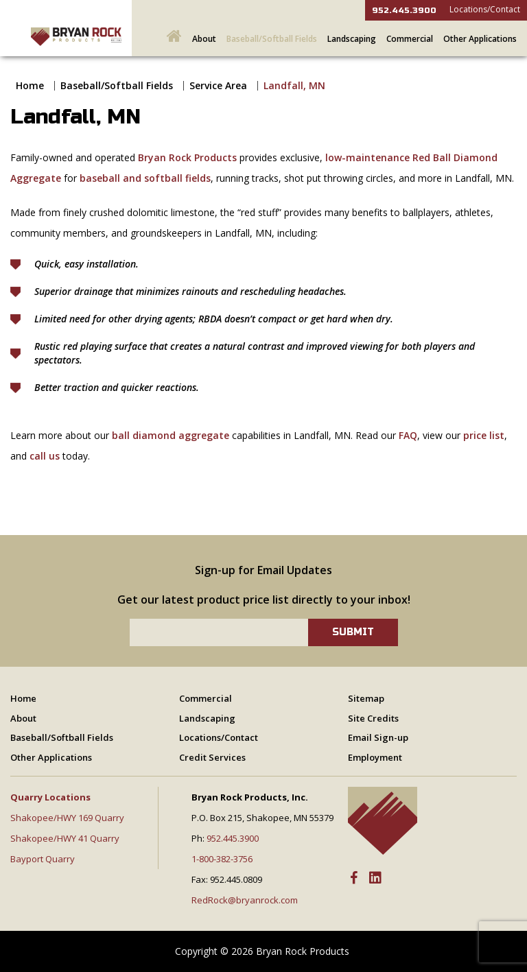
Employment (375, 757)
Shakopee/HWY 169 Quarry (67, 817)
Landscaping (351, 39)
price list (483, 435)
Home (30, 85)
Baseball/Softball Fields (271, 39)
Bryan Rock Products (187, 157)
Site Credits (373, 718)
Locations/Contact (484, 9)
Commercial (409, 39)
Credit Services (212, 757)
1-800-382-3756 (222, 859)
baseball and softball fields (145, 178)
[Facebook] (354, 878)
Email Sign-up (378, 737)
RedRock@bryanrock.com (244, 900)
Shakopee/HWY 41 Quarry (64, 838)
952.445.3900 (404, 10)
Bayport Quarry (42, 859)
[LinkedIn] (375, 878)
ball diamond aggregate (170, 435)
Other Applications (480, 39)
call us (45, 455)
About (204, 39)
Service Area (218, 85)
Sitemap (366, 698)
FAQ (408, 435)
